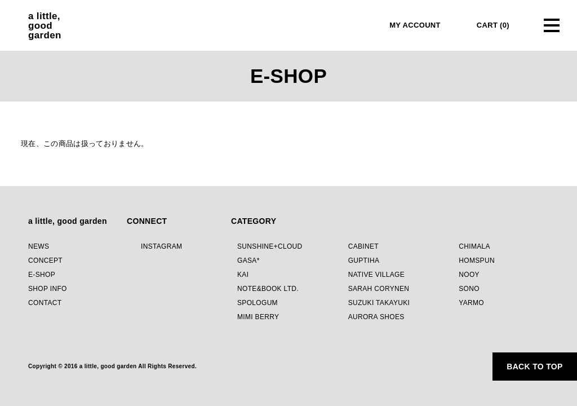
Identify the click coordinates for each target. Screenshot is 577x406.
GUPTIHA (364, 260)
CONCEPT (45, 260)
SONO (469, 289)
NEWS (38, 246)
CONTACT (44, 303)
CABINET (363, 246)
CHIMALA (474, 246)
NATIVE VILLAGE (376, 275)
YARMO (471, 303)
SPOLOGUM (257, 303)
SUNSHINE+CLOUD (270, 246)
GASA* (248, 260)
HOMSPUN (477, 260)
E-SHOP (41, 275)
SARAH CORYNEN (379, 289)
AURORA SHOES (376, 317)
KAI (242, 275)
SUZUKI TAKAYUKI (379, 303)
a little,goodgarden (44, 26)
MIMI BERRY (258, 317)
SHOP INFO (47, 289)
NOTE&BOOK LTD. (268, 289)
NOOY (469, 275)
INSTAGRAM (161, 246)
